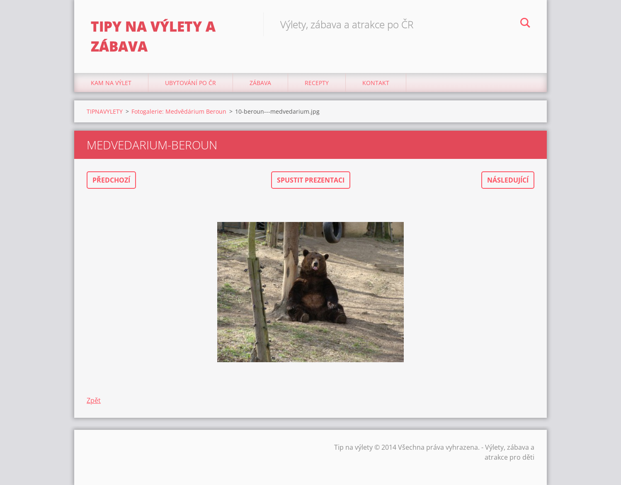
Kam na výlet (111, 83)
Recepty (317, 83)
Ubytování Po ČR (190, 83)
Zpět (94, 400)
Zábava (260, 83)
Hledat (525, 24)
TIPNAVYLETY (105, 111)
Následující (508, 180)
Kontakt (375, 83)
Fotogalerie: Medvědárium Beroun (178, 111)
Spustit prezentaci (310, 180)
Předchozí (111, 180)
